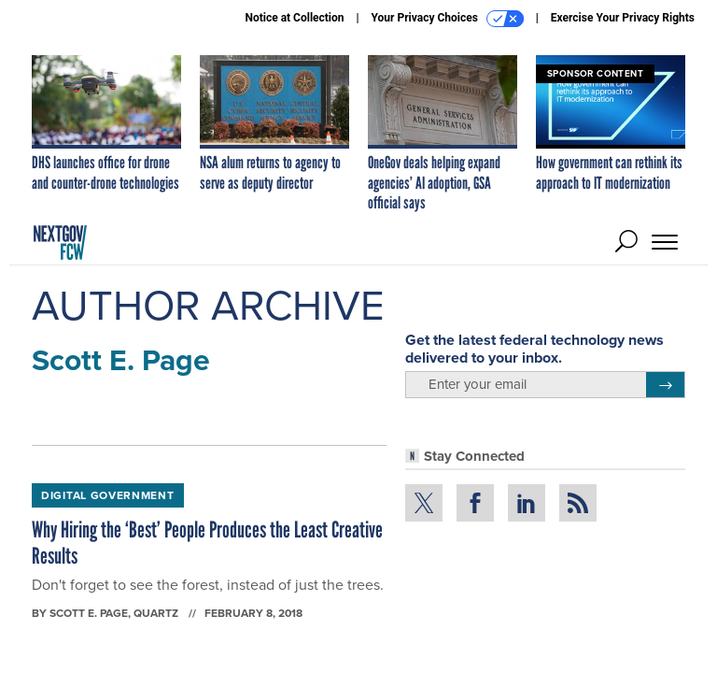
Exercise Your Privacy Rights (623, 17)
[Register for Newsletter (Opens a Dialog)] (665, 385)
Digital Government (108, 495)
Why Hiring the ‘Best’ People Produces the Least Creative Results (207, 542)
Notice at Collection (294, 17)
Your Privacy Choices (448, 18)
